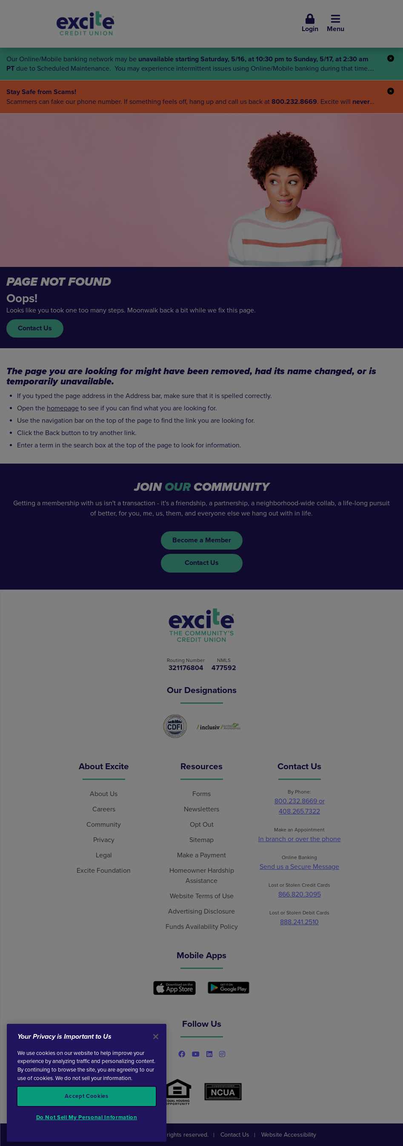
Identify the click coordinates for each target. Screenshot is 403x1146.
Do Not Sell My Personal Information (86, 1117)
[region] (86, 1083)
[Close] (155, 1036)
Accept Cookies (86, 1096)
